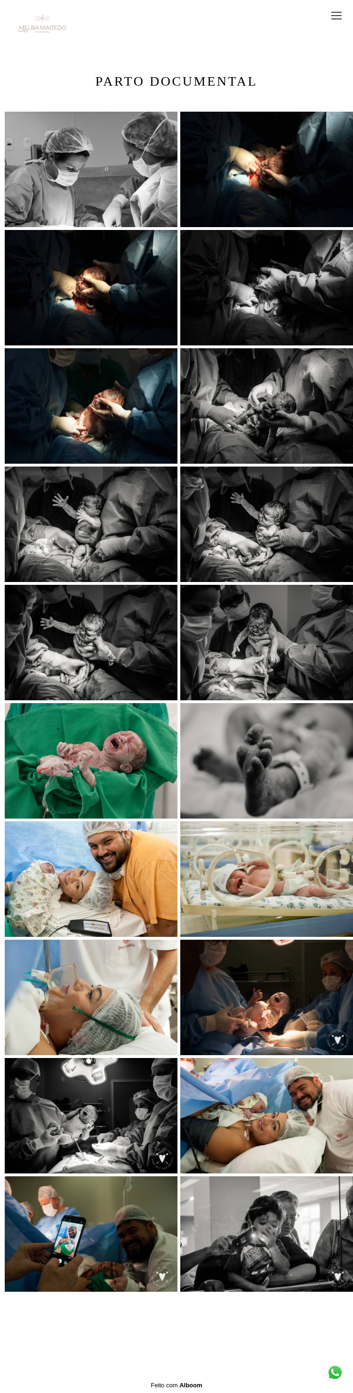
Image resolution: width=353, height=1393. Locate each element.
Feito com (176, 1385)
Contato (207, 1337)
